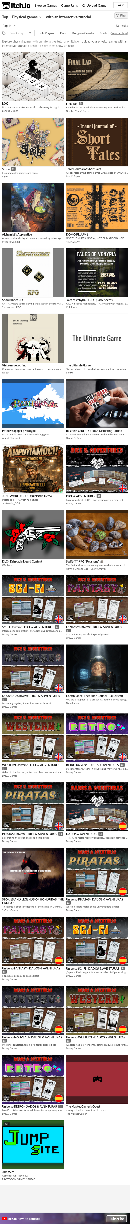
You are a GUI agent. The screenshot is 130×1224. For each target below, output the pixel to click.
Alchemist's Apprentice (17, 234)
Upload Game (94, 5)
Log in (120, 5)
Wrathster (7, 565)
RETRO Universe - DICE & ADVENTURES (92, 765)
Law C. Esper (73, 176)
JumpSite (8, 1172)
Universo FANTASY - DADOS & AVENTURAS (31, 968)
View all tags (119, 33)
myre (4, 176)
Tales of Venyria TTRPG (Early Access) (89, 300)
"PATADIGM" (73, 241)
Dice (63, 33)
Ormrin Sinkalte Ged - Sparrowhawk (85, 568)
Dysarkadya (72, 703)
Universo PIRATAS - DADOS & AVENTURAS (94, 899)
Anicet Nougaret (11, 438)
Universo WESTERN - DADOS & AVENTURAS (95, 1037)
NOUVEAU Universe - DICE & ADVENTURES (31, 696)
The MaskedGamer (76, 1113)
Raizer (5, 372)
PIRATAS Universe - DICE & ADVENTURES (29, 834)
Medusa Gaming (11, 241)
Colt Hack (71, 307)
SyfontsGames (10, 910)
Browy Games (73, 503)
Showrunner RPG (13, 300)
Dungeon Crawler (83, 33)
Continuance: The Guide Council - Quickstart (94, 696)
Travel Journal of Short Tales (83, 169)
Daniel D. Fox (73, 438)
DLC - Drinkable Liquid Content (22, 561)
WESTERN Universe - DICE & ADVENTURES (30, 765)
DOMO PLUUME (77, 234)
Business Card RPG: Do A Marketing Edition (94, 430)
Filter (121, 15)
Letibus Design (10, 110)
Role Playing (46, 33)
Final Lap (71, 103)
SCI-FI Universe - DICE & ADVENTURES (27, 627)
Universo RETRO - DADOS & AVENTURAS (29, 1106)
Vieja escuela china (14, 365)
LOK (5, 103)
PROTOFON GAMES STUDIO (19, 1179)
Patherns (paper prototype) (19, 430)
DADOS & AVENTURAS (81, 834)
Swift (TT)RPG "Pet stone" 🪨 (85, 561)
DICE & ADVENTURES (80, 496)
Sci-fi (103, 33)
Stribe (6, 169)
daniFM (70, 372)
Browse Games (45, 5)
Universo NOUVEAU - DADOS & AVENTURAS (32, 1037)
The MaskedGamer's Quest (83, 1106)
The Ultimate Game (78, 365)
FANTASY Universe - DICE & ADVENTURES (94, 627)
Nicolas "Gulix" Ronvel (78, 111)
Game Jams (69, 5)
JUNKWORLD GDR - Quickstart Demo (27, 496)
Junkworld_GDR (11, 503)
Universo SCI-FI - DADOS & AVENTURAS (92, 968)
